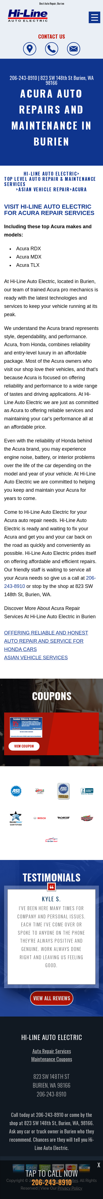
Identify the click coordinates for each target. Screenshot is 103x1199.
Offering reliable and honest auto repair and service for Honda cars (46, 668)
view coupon (24, 773)
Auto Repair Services (51, 1077)
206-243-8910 (23, 77)
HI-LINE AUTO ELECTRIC (50, 200)
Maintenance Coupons (51, 1086)
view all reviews (51, 1024)
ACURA (79, 216)
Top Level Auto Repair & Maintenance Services (50, 208)
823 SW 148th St (56, 77)
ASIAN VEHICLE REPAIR (44, 216)
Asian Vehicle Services (36, 684)
